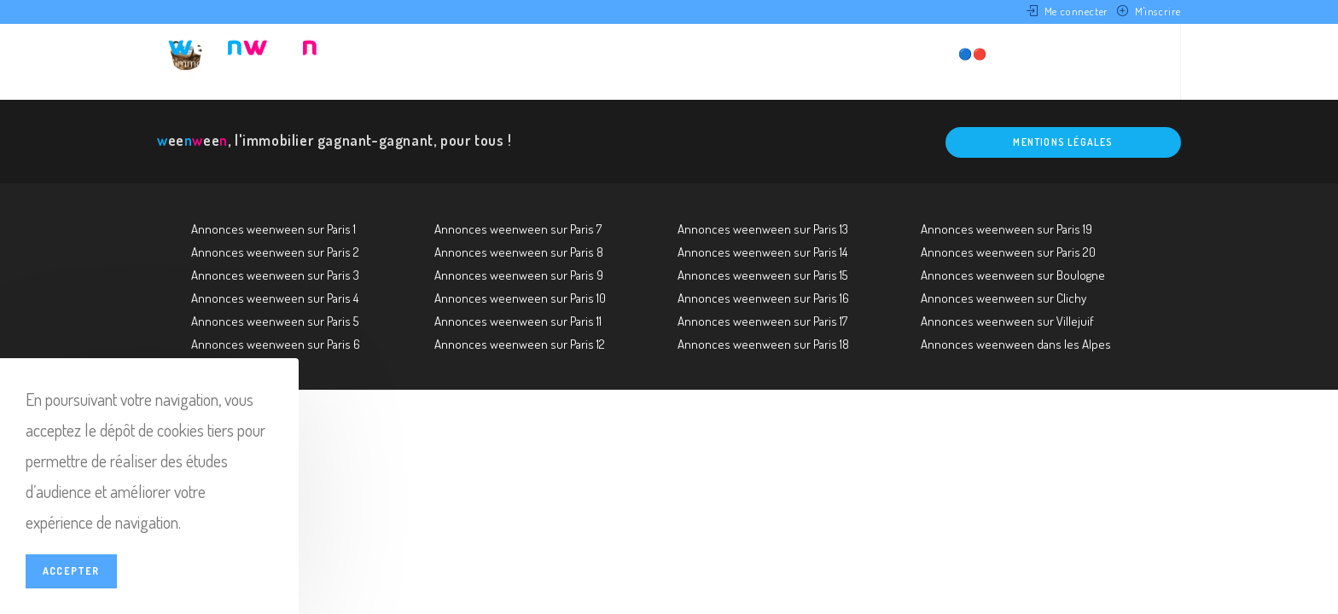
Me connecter (1076, 11)
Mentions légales (1063, 142)
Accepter (71, 571)
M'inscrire (1158, 11)
